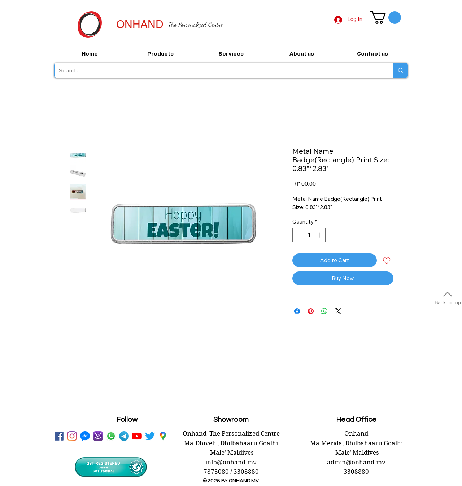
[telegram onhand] (124, 436)
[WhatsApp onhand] (111, 436)
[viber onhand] (98, 436)
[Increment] (320, 235)
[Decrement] (298, 235)
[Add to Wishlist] (387, 260)
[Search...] (218, 70)
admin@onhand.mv (356, 462)
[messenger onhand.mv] (85, 436)
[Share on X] (338, 311)
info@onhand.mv (231, 462)
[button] (385, 17)
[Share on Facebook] (297, 311)
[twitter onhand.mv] (150, 436)
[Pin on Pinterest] (310, 311)
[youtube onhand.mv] (137, 436)
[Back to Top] (447, 297)
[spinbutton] (309, 235)
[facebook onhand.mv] (59, 436)
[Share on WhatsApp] (324, 311)
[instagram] (72, 436)
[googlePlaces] (163, 436)
